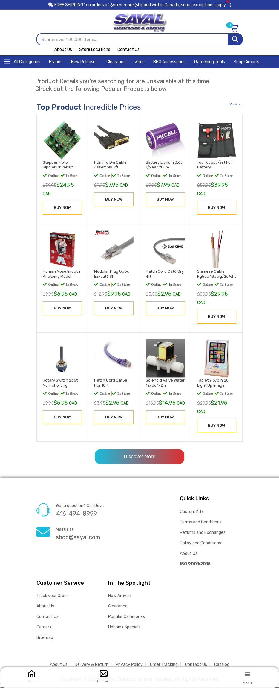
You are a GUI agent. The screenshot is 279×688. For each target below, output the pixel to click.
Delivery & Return (91, 665)
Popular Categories (126, 617)
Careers (43, 627)
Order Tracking (164, 665)
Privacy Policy (129, 665)
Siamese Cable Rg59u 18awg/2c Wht (216, 274)
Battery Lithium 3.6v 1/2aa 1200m (164, 165)
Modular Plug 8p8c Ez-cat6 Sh (111, 274)
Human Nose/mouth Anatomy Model (61, 274)
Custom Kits (192, 511)
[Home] (22, 61)
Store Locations (94, 50)
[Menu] (247, 674)
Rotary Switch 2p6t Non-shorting (60, 383)
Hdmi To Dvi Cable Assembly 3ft (110, 165)
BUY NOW (62, 208)
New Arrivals (120, 596)
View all (236, 105)
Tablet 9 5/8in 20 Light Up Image (213, 383)
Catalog (221, 665)
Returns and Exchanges (203, 532)
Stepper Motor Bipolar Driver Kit (58, 165)
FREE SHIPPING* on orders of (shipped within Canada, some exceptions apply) (139, 5)
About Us (63, 50)
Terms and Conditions (201, 522)
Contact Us (128, 50)
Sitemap (44, 638)
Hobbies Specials (124, 627)
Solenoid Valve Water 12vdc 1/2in (165, 383)
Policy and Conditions (200, 543)
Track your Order (52, 596)
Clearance (118, 606)
